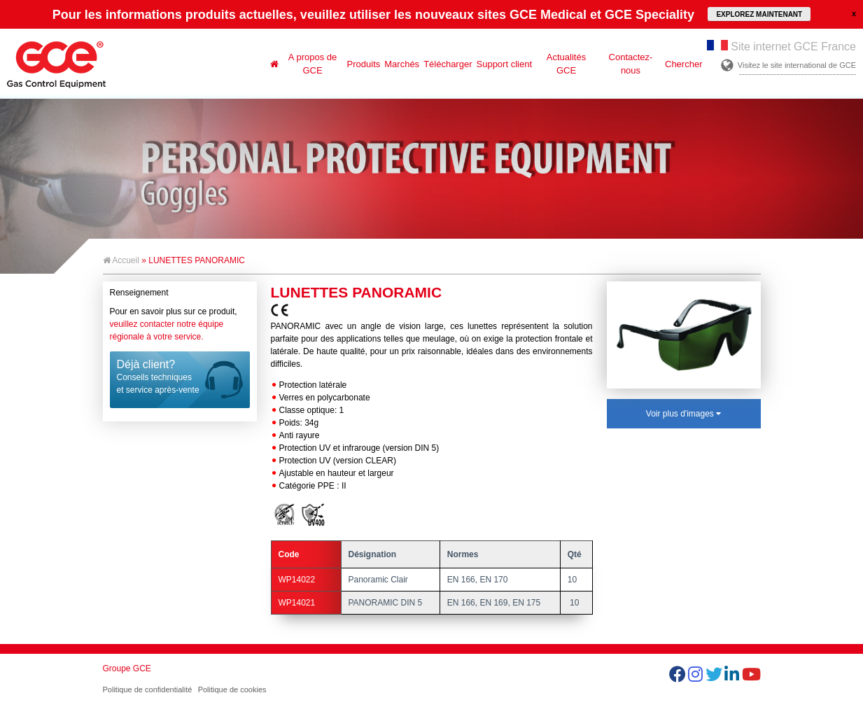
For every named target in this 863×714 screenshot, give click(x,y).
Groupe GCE (127, 668)
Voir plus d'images (683, 414)
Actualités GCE (566, 64)
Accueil (121, 260)
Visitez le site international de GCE (797, 65)
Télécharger (447, 64)
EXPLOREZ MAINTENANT (759, 14)
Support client (505, 64)
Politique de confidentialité (147, 689)
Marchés (401, 64)
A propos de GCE (312, 64)
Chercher (683, 64)
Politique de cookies (232, 689)
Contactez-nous (631, 64)
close (854, 13)
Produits (364, 64)
